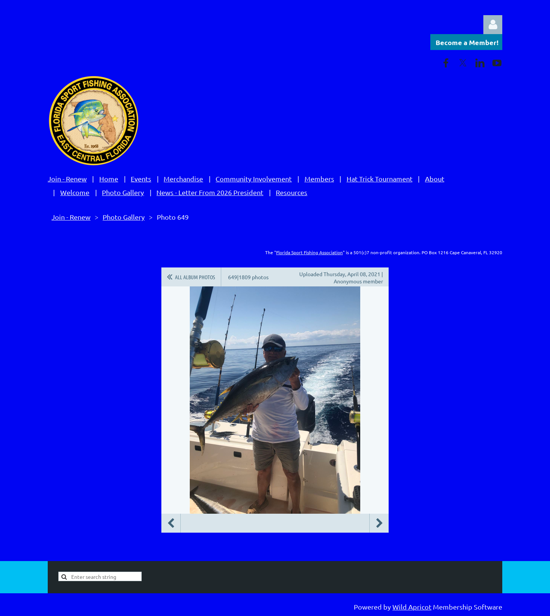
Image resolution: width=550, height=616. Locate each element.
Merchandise (183, 179)
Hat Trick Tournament (379, 179)
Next (379, 523)
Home (108, 179)
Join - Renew (67, 179)
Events (141, 179)
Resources (291, 192)
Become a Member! (467, 42)
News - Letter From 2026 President (209, 192)
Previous (170, 523)
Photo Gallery (123, 192)
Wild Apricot (411, 607)
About (434, 179)
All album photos (195, 277)
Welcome (74, 192)
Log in (492, 24)
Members (319, 179)
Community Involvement (254, 179)
